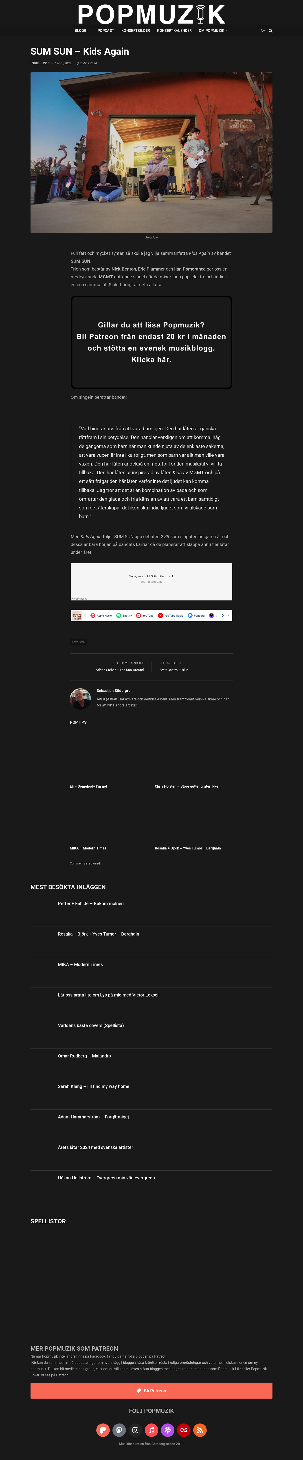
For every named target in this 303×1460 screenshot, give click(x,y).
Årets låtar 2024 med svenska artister (95, 1147)
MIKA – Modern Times (88, 848)
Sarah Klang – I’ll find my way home (93, 1086)
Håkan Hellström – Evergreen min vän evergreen (106, 1178)
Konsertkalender (174, 30)
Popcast (106, 30)
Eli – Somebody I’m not (88, 786)
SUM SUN (78, 641)
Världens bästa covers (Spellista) (91, 1025)
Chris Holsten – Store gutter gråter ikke (186, 786)
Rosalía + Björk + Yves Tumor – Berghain (188, 848)
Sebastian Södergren (115, 690)
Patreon (160, 1356)
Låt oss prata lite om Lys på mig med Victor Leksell (109, 995)
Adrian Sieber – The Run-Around (120, 670)
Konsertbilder (135, 30)
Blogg (81, 30)
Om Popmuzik (211, 30)
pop (46, 63)
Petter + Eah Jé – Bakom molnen (91, 903)
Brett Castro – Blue (174, 670)
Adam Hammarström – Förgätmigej (93, 1117)
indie (35, 63)
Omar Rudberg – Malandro (84, 1056)
